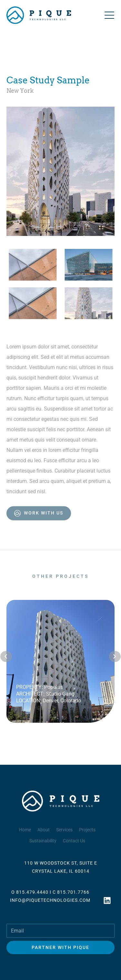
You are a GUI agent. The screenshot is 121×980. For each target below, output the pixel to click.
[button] (6, 656)
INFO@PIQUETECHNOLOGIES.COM (50, 900)
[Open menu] (109, 15)
